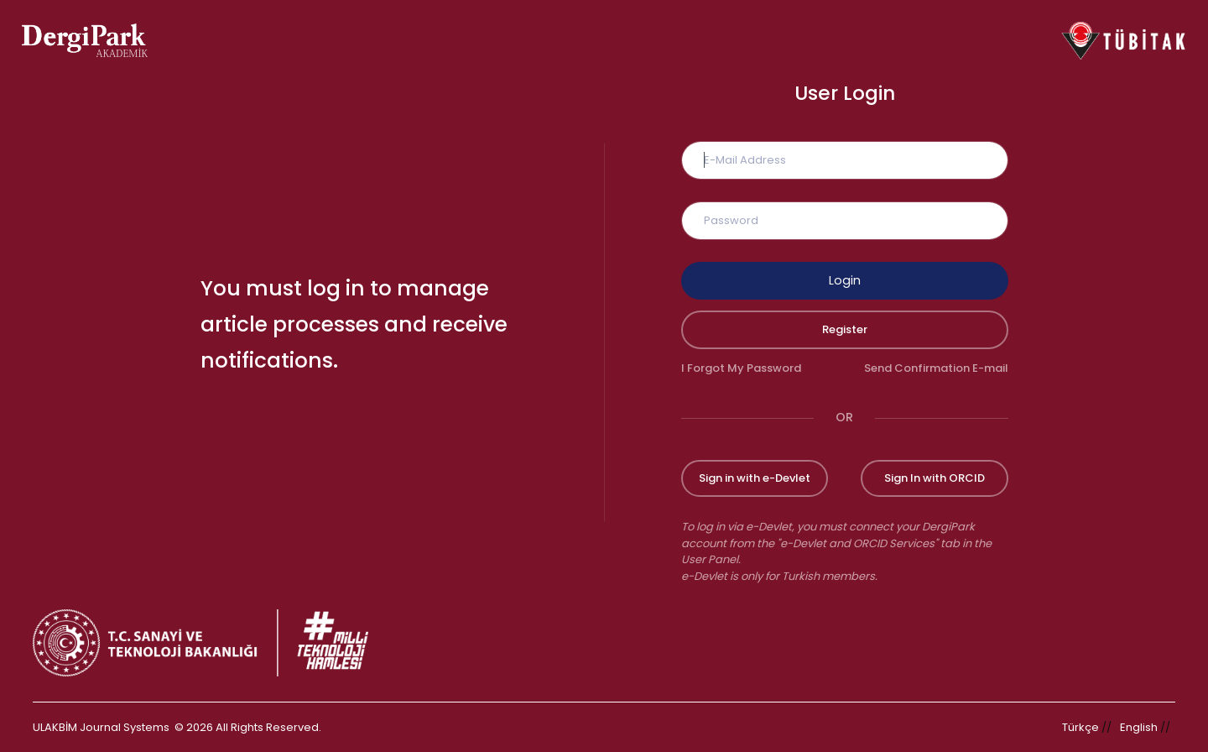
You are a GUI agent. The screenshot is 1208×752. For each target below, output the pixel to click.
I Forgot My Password (741, 368)
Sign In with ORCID (934, 478)
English (1139, 727)
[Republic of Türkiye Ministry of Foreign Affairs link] (211, 642)
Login (845, 280)
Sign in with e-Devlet (754, 478)
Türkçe (1080, 727)
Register (844, 329)
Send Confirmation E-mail (936, 368)
